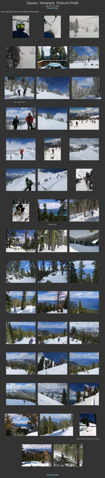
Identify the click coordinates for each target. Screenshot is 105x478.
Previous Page (52, 8)
